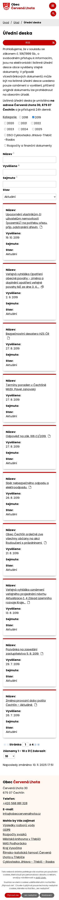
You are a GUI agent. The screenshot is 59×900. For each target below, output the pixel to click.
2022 (37, 123)
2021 (24, 123)
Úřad (16, 22)
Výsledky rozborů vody (19, 825)
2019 (38, 117)
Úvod (6, 22)
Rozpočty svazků (15, 834)
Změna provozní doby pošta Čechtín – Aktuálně (26, 703)
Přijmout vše (13, 895)
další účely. (41, 877)
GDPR (6, 830)
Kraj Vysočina (12, 848)
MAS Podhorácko (15, 843)
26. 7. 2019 (13, 715)
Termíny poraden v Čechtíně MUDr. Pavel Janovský (26, 387)
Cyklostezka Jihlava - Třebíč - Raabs (29, 862)
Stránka (15, 744)
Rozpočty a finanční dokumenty (29, 145)
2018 (25, 117)
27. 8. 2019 (13, 348)
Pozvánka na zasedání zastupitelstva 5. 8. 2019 (24, 651)
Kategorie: (10, 117)
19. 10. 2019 (12, 237)
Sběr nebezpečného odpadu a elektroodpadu (27, 485)
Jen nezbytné (30, 895)
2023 (10, 129)
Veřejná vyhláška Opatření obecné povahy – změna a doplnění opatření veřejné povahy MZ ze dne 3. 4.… (25, 280)
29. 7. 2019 (13, 664)
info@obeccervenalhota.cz (22, 814)
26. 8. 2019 (13, 498)
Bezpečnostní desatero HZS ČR (27, 335)
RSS (40, 42)
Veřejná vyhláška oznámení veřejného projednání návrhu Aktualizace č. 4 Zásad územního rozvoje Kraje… (29, 596)
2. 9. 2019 (12, 297)
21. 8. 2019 (12, 553)
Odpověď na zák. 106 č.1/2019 (28, 436)
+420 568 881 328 (15, 803)
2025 (38, 129)
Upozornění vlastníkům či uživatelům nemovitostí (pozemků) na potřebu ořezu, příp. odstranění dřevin (26, 220)
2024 (24, 129)
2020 (10, 123)
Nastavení (47, 895)
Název (7, 154)
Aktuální (11, 254)
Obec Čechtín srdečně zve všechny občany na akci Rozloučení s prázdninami (26, 538)
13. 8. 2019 (12, 613)
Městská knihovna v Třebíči (22, 839)
